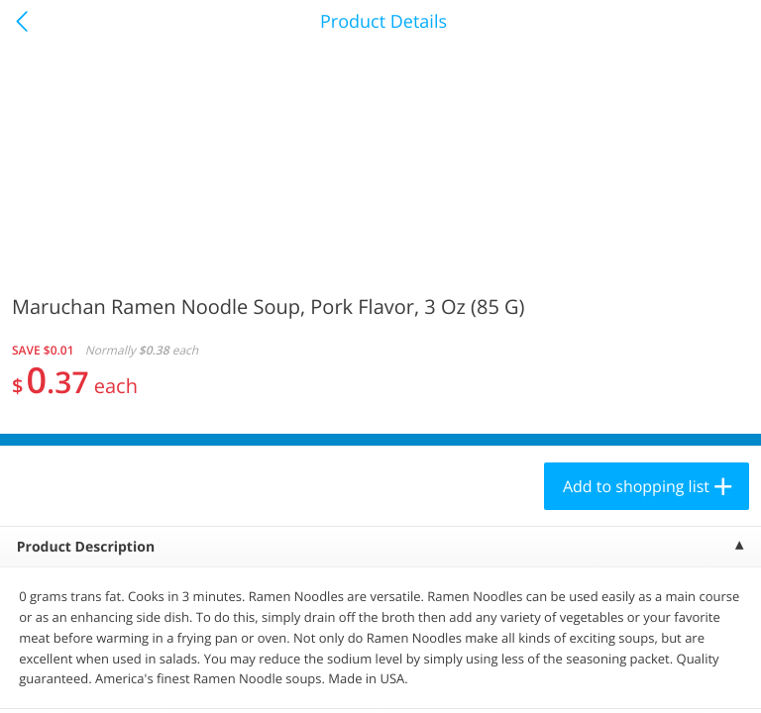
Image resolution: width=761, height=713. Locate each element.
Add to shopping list (636, 486)
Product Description (86, 547)
